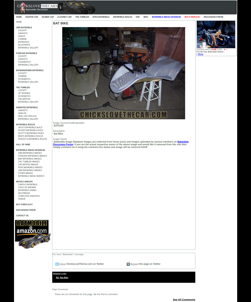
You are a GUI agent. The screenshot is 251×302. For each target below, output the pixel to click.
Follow (62, 264)
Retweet (134, 264)
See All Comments (184, 299)
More (200, 54)
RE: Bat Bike (62, 277)
